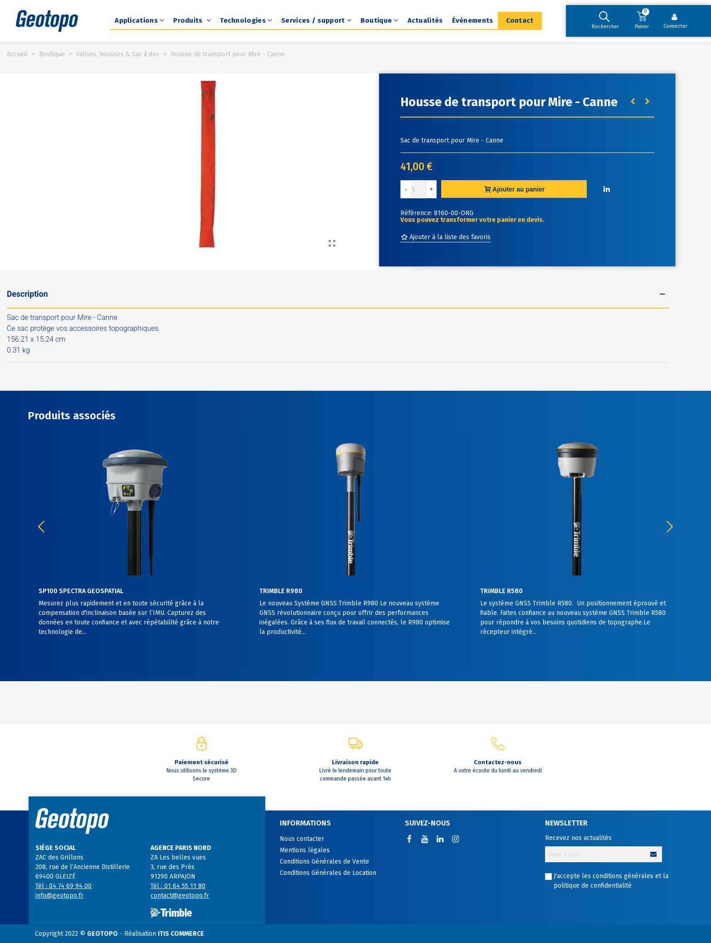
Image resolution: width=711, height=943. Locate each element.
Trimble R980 (280, 591)
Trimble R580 (501, 591)
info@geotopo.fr (59, 895)
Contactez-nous (497, 762)
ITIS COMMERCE (181, 934)
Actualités (425, 20)
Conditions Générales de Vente (324, 861)
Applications (136, 20)
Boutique (376, 20)
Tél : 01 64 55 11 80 (178, 886)
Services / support (313, 20)
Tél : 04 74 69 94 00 (63, 886)
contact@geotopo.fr (180, 895)
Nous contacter (302, 839)
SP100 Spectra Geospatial (81, 591)
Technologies (243, 20)
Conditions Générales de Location (328, 873)
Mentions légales (305, 850)
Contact (520, 20)
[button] (670, 527)
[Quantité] (418, 189)
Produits (189, 20)
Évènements (472, 20)
